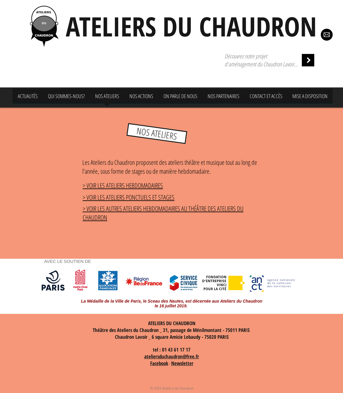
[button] (156, 133)
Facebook (159, 363)
